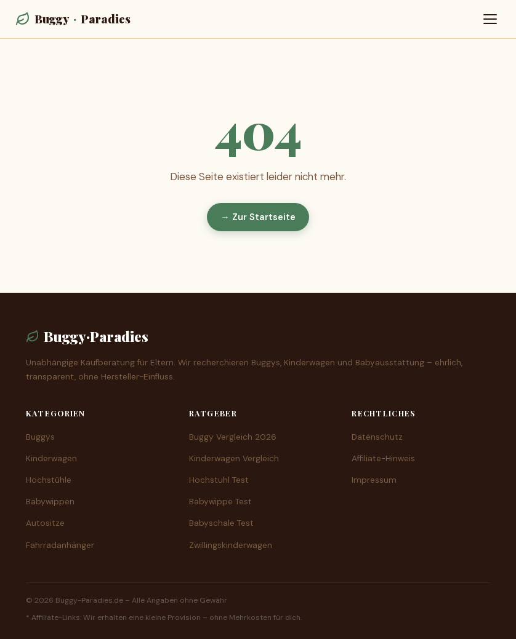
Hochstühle (48, 480)
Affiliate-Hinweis (383, 458)
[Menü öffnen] (490, 19)
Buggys (40, 437)
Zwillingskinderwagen (230, 545)
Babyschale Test (221, 523)
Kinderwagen (51, 458)
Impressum (374, 480)
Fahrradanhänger (60, 545)
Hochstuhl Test (219, 480)
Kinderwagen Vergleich (234, 458)
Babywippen (50, 501)
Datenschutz (377, 437)
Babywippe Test (220, 501)
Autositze (45, 523)
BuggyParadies (73, 18)
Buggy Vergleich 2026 (232, 437)
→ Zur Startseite (257, 217)
